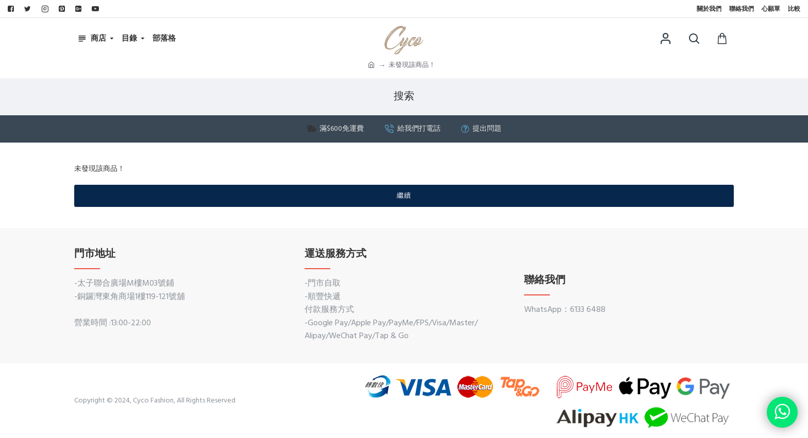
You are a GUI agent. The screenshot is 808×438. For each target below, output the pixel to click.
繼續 (404, 195)
